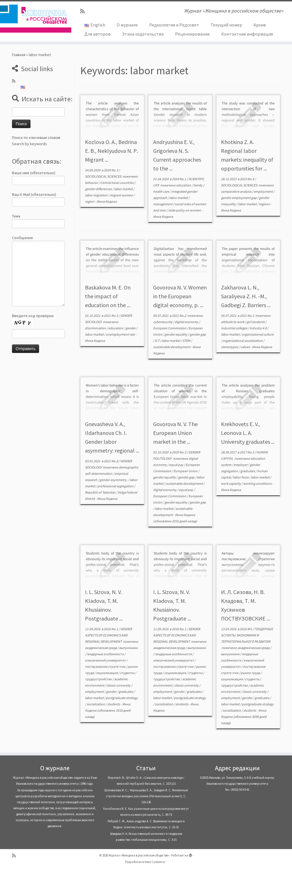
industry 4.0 (258, 328)
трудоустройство (98, 679)
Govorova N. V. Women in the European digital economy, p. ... (180, 296)
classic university (118, 685)
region (90, 201)
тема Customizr (154, 862)
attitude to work (233, 322)
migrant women (121, 195)
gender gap (198, 334)
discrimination (96, 328)
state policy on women (185, 210)
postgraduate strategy (122, 698)
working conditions (257, 483)
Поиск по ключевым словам (36, 137)
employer (241, 465)
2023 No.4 (247, 179)
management (163, 204)
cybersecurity (163, 322)
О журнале (127, 25)
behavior (92, 182)
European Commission (170, 328)
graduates (248, 471)
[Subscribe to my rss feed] (84, 11)
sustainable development (172, 347)
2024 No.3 (111, 170)
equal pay (176, 465)
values (245, 347)
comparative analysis (236, 191)
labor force (241, 477)
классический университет (105, 660)
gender (130, 328)
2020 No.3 (179, 452)
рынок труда (251, 673)
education (184, 185)
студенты (127, 673)
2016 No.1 (111, 629)
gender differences (98, 189)
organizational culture (258, 334)
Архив (260, 25)
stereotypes (230, 347)
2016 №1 (246, 629)
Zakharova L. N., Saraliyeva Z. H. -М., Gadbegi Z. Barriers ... (246, 296)
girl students (256, 322)
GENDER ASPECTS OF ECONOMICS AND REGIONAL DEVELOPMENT (108, 635)
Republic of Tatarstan (100, 492)
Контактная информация (247, 34)
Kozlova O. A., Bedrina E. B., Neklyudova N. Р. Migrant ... (111, 150)
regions (264, 204)
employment (263, 191)
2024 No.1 (179, 179)
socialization (96, 704)
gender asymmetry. (114, 480)
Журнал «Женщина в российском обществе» (139, 855)
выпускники (128, 648)
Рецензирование (192, 34)
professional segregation (116, 486)
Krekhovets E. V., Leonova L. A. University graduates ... (248, 432)
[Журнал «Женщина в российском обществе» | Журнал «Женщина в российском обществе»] (34, 18)
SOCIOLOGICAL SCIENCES (103, 176)
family (198, 185)
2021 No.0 (111, 461)
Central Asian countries (117, 182)
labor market (123, 189)
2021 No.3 (111, 315)
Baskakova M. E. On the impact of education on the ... (108, 296)
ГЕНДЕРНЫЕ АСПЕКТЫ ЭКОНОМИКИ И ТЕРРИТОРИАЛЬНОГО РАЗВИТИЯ (247, 635)
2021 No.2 (179, 315)
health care (161, 191)
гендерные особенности (105, 654)
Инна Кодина (107, 201)
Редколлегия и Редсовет (174, 25)
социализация (107, 673)
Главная (18, 54)
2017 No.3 (247, 452)
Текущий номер (226, 25)
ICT (157, 340)
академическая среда (101, 648)
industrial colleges (234, 328)
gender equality (176, 334)
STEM (186, 340)
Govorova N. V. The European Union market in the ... (175, 432)
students (114, 704)
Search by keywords (29, 143)
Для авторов (97, 34)
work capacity (231, 483)
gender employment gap (239, 198)
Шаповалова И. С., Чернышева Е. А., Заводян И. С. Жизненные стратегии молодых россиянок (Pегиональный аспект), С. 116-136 (146, 796)
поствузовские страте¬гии (105, 666)
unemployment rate (120, 334)
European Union (186, 471)
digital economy (187, 322)
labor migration (96, 195)
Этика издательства (143, 34)
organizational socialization (243, 340)
